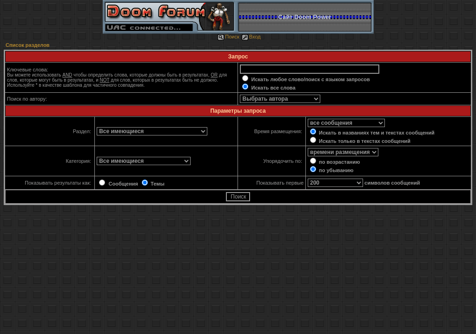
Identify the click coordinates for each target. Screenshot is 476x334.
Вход (251, 36)
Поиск (228, 36)
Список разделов (28, 45)
